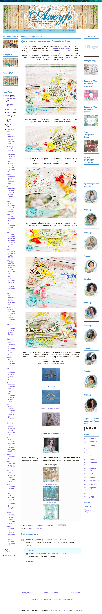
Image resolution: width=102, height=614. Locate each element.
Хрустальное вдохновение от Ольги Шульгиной (11, 429)
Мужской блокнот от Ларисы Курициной (11, 531)
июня (9, 113)
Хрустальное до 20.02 (52, 484)
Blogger (82, 610)
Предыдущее (75, 593)
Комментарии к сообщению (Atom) (58, 599)
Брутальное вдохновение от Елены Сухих (11, 396)
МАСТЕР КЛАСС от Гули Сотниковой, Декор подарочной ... (11, 314)
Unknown (88, 506)
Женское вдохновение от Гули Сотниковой (11, 179)
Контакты (39, 31)
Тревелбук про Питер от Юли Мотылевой (11, 166)
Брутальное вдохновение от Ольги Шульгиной (11, 299)
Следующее (26, 593)
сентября (11, 99)
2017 (7, 555)
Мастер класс (89, 459)
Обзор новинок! (11, 456)
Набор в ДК (88, 474)
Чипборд (87, 493)
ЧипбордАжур (89, 497)
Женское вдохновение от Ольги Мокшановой (11, 139)
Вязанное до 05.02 (52, 465)
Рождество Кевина (91, 481)
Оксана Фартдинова (33, 540)
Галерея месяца (90, 445)
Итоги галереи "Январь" (11, 487)
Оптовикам (27, 31)
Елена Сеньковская (37, 554)
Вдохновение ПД (90, 442)
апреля (10, 119)
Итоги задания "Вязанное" (11, 386)
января (10, 549)
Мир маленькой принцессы (90, 469)
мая (9, 116)
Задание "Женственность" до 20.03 (11, 253)
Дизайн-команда (68, 31)
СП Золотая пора (91, 484)
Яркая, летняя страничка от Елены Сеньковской (11, 518)
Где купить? (52, 31)
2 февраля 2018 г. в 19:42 (55, 540)
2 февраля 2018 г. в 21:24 (58, 554)
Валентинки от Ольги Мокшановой (11, 361)
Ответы (30, 550)
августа (10, 104)
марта (9, 124)
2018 (7, 96)
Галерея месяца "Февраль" (11, 542)
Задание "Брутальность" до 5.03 (11, 464)
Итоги (86, 452)
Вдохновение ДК (35, 528)
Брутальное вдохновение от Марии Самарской (11, 374)
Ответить (29, 545)
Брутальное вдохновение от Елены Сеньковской (11, 330)
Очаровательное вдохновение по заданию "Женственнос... (11, 239)
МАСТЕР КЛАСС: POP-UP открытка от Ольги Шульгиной (11, 267)
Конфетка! (88, 456)
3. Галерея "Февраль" (51, 502)
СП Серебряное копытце (90, 489)
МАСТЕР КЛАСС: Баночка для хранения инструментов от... (11, 222)
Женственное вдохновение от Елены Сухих (11, 206)
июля (9, 109)
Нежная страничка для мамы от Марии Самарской (11, 192)
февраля (10, 129)
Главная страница (12, 31)
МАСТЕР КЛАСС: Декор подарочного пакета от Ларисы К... (11, 412)
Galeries (62, 610)
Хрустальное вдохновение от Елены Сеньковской (11, 476)
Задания (87, 449)
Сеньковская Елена (61, 48)
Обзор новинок (90, 477)
